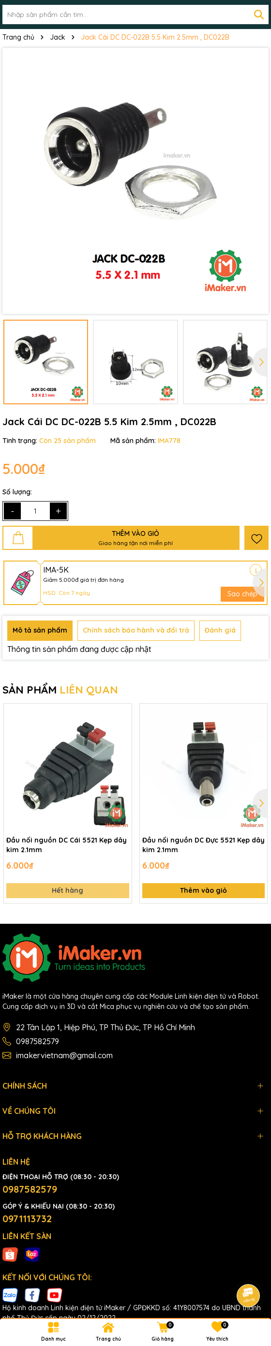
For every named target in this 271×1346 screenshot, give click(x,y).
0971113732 (27, 1219)
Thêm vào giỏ (203, 890)
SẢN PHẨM (60, 689)
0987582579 (37, 1041)
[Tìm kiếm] (259, 14)
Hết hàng (67, 890)
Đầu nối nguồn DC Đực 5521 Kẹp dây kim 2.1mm (203, 845)
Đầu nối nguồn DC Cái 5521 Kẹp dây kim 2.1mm (66, 845)
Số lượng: (17, 492)
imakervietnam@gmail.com (64, 1055)
